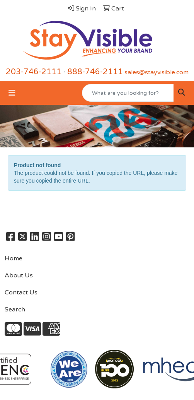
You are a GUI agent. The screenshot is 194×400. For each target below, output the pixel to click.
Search (15, 309)
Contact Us (21, 292)
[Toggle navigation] (12, 93)
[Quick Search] (128, 93)
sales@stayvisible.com (156, 72)
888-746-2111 (95, 72)
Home (13, 258)
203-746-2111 (33, 72)
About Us (19, 275)
